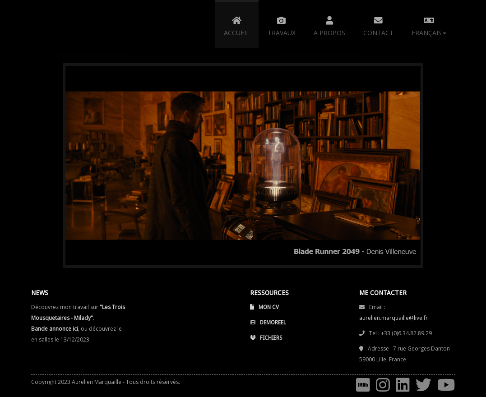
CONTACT (378, 25)
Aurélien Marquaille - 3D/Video (87, 27)
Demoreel (268, 323)
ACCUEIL (237, 25)
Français (429, 25)
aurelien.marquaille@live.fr (393, 317)
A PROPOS (329, 25)
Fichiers (266, 338)
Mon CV (264, 308)
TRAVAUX (282, 25)
